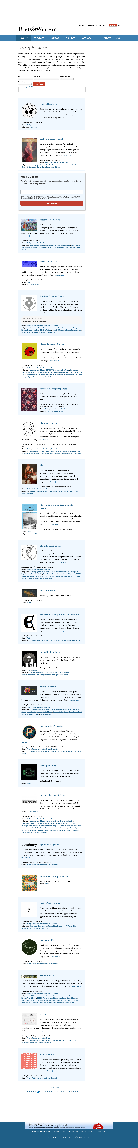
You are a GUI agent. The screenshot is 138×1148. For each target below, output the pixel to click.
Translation (54, 325)
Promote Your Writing (39, 38)
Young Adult (31, 493)
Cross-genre (50, 245)
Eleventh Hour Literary (51, 545)
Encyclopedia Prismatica (52, 726)
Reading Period (65, 76)
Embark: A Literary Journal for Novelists (59, 614)
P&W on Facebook (112, 30)
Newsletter (90, 25)
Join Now (118, 38)
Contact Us (91, 1131)
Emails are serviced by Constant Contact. (39, 198)
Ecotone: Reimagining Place (53, 388)
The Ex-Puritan (47, 1054)
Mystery (33, 1000)
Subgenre (37, 76)
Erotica (70, 821)
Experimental (59, 245)
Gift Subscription (45, 1131)
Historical (73, 451)
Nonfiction (25, 332)
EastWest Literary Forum (52, 296)
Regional (69, 247)
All (77, 1091)
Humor (79, 451)
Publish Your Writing (23, 38)
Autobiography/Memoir (37, 165)
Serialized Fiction (55, 830)
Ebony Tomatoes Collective (53, 344)
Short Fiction (55, 167)
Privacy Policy (101, 1131)
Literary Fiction (26, 247)
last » (57, 1087)
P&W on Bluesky (115, 30)
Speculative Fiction (46, 377)
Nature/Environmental (29, 167)
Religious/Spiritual (33, 377)
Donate (81, 25)
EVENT (44, 1014)
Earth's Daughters (48, 104)
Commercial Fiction (36, 640)
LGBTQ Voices (47, 712)
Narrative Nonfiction (59, 330)
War (54, 332)
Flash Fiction (75, 245)
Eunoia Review (47, 975)
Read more (67, 155)
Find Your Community (55, 38)
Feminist (63, 165)
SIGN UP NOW (52, 203)
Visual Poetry (69, 1002)
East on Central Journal (51, 138)
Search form (119, 25)
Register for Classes (70, 38)
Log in (105, 25)
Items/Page (22, 82)
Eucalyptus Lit (47, 940)
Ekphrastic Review (49, 423)
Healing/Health (71, 165)
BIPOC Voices (51, 370)
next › (52, 1087)
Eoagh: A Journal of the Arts (53, 795)
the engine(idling (48, 765)
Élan (42, 465)
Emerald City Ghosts (50, 652)
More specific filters (28, 87)
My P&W (98, 25)
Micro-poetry (26, 453)
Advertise (56, 1131)
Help (77, 1131)
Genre (20, 76)
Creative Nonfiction (61, 162)
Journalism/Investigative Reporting (64, 372)
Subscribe (113, 25)
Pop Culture (52, 247)
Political (73, 751)
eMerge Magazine (48, 686)
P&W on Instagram (118, 30)
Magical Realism (45, 330)
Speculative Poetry (46, 578)
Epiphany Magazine (49, 844)
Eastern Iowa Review (50, 219)
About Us (83, 1131)
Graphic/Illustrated (68, 574)
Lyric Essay (36, 330)
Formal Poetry (34, 284)
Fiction (34, 125)
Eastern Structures (49, 261)
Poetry (29, 125)
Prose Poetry (34, 127)
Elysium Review (47, 590)
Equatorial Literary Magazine (54, 876)
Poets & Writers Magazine (105, 38)
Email (22, 188)
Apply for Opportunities (87, 38)
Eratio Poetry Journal (50, 903)
